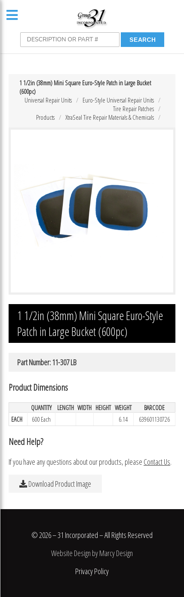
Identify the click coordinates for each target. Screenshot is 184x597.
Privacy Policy (92, 571)
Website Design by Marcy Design (92, 553)
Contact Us (157, 462)
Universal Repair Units (48, 100)
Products (45, 117)
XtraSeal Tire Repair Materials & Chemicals (109, 117)
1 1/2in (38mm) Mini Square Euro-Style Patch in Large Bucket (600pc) (85, 87)
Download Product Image (55, 484)
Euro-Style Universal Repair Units (118, 100)
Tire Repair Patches (133, 108)
